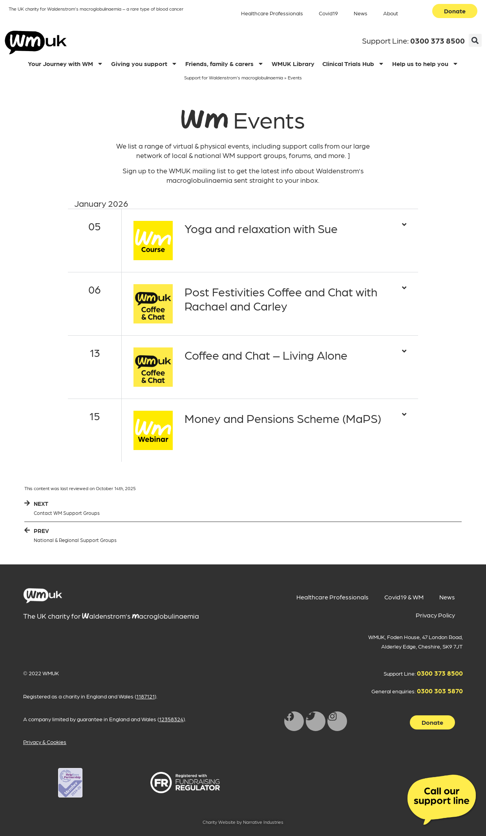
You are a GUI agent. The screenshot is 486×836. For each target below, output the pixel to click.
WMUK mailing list (197, 170)
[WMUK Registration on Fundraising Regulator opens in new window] (185, 783)
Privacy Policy (435, 615)
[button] (475, 40)
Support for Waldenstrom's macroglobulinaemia (233, 77)
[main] (42, 595)
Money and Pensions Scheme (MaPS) (283, 418)
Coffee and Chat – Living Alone (266, 354)
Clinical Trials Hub (353, 64)
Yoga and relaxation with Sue (261, 228)
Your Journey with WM (65, 64)
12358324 (171, 719)
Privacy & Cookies (44, 742)
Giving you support (144, 64)
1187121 (145, 696)
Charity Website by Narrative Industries (243, 822)
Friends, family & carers (224, 64)
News (360, 13)
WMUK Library (293, 63)
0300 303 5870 (440, 691)
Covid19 (328, 13)
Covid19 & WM (404, 597)
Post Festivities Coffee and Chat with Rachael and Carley (281, 298)
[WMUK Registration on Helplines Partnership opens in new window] (70, 782)
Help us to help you (425, 64)
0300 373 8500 (437, 40)
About (390, 13)
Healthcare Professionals (272, 13)
